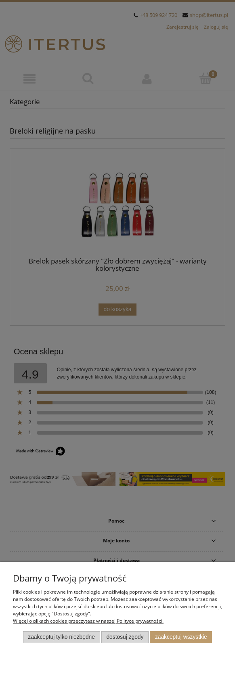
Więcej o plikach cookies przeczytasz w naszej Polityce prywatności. (88, 620)
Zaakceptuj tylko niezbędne (61, 637)
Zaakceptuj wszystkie (181, 637)
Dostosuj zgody (124, 637)
